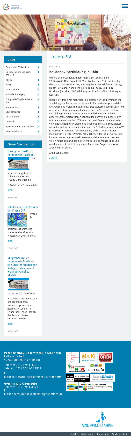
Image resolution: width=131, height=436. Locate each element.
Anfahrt (74, 434)
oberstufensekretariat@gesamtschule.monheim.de (46, 394)
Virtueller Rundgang (16, 94)
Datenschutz (87, 434)
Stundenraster (13, 112)
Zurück (53, 158)
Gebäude (10, 121)
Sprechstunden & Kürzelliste (20, 126)
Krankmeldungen (14, 131)
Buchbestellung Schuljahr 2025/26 (18, 73)
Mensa (9, 80)
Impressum (103, 434)
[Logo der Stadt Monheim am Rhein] (97, 419)
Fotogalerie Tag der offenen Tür (19, 101)
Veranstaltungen (14, 107)
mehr (10, 190)
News (8, 84)
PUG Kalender (13, 89)
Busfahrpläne (12, 116)
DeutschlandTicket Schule (18, 67)
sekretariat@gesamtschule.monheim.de (39, 376)
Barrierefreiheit (119, 434)
